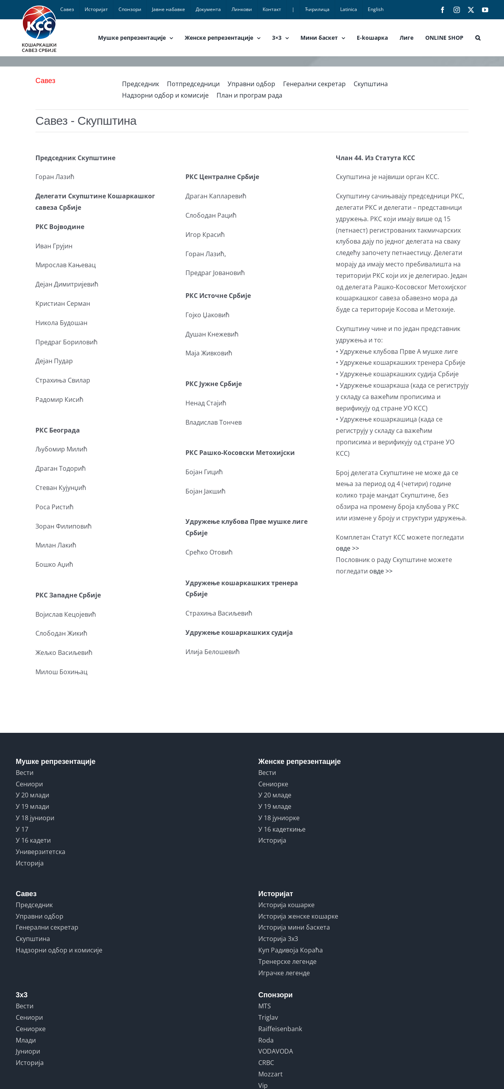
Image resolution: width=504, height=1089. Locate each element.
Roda (266, 1040)
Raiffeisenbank (280, 1028)
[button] (477, 37)
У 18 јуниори (35, 818)
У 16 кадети (33, 840)
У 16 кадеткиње (282, 829)
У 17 (22, 829)
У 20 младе (274, 795)
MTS (264, 1006)
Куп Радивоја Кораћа (290, 950)
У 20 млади (32, 795)
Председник (140, 84)
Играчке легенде (284, 973)
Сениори (29, 784)
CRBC (266, 1062)
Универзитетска (40, 851)
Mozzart (270, 1074)
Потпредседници (193, 84)
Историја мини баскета (294, 927)
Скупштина (371, 84)
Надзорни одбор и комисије (165, 95)
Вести (24, 772)
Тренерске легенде (287, 961)
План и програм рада (249, 95)
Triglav (268, 1017)
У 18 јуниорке (279, 818)
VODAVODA (275, 1051)
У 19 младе (274, 806)
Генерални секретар (314, 84)
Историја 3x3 (278, 938)
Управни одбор (251, 84)
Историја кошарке (286, 904)
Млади (26, 1040)
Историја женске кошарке (298, 916)
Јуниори (28, 1051)
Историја (30, 863)
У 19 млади (32, 806)
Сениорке (273, 784)
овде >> (347, 548)
